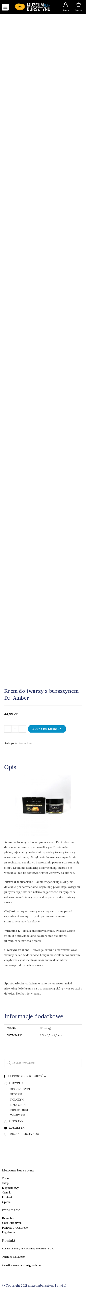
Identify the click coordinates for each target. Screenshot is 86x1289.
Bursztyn (16, 1121)
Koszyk (78, 10)
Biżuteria (16, 1083)
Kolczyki (17, 1099)
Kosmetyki (25, 743)
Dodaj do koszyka (46, 728)
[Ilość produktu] (15, 729)
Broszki (16, 1094)
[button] (5, 7)
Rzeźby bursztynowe (25, 1134)
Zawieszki (17, 1115)
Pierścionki (19, 1110)
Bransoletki (20, 1089)
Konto (65, 10)
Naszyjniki (18, 1105)
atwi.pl (61, 1285)
